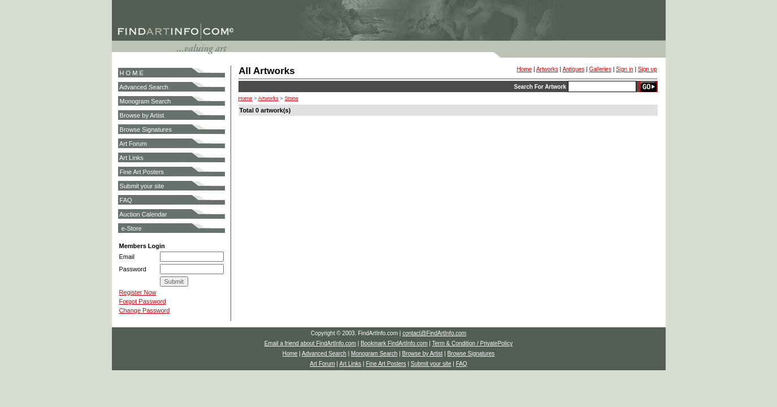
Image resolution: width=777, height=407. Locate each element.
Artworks (547, 69)
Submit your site (142, 186)
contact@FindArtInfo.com (434, 333)
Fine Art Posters (142, 171)
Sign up (647, 69)
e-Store (131, 228)
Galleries (600, 69)
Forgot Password (142, 301)
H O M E (132, 73)
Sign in (624, 69)
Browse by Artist (142, 115)
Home (524, 69)
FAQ (126, 200)
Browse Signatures (146, 129)
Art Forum (133, 143)
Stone (291, 98)
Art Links (131, 157)
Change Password (144, 310)
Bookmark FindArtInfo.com (394, 343)
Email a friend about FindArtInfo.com (310, 343)
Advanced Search (143, 87)
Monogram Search (145, 101)
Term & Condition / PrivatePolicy (472, 343)
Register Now (138, 292)
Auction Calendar (143, 214)
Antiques (573, 69)
